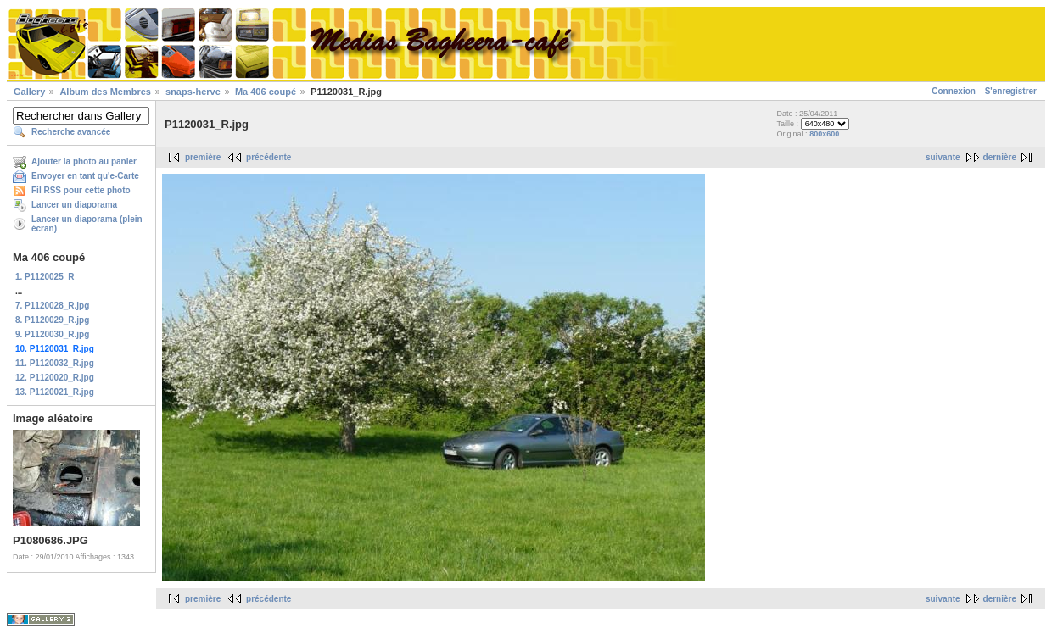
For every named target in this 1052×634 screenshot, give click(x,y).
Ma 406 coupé (265, 91)
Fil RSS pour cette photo (81, 190)
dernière (999, 157)
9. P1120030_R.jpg (52, 334)
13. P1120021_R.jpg (54, 392)
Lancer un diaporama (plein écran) (87, 223)
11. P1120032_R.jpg (54, 363)
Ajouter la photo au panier (84, 161)
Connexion (954, 91)
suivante (943, 157)
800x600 (824, 134)
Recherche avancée (70, 131)
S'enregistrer (1011, 91)
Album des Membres (105, 91)
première (203, 157)
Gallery (29, 91)
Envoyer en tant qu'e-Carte (85, 176)
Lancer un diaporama (74, 204)
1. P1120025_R (45, 276)
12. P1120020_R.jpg (54, 377)
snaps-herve (193, 91)
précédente (268, 157)
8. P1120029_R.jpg (52, 320)
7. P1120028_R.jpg (52, 305)
